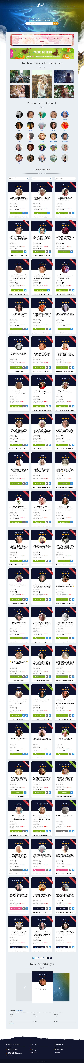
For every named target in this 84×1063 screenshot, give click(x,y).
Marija (30, 141)
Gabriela (19, 648)
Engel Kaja (65, 726)
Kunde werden (29, 6)
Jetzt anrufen (17, 213)
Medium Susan (19, 455)
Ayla (42, 687)
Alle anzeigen (11, 1023)
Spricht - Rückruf (40, 870)
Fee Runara (18, 223)
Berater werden (56, 6)
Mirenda (65, 532)
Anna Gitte (41, 262)
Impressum (33, 1048)
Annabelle (19, 301)
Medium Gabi (18, 378)
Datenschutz (34, 1052)
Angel (42, 764)
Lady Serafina (53, 141)
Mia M (65, 880)
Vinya (19, 687)
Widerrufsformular (35, 1050)
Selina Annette (42, 185)
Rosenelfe (65, 223)
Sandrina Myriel (65, 378)
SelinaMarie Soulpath (65, 764)
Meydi (30, 152)
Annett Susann (19, 610)
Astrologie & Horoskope (12, 1050)
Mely (19, 141)
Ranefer (65, 494)
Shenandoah (65, 141)
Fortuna (42, 130)
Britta (42, 726)
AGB (32, 1049)
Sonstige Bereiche (11, 1055)
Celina (65, 301)
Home (14, 6)
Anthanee (42, 162)
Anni (30, 162)
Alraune (18, 185)
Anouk (65, 185)
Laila (19, 130)
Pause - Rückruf (40, 908)
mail (26, 213)
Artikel (65, 6)
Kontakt (72, 6)
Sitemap (57, 1050)
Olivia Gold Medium (19, 152)
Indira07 (19, 764)
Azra (19, 119)
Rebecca (65, 119)
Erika (18, 571)
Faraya (65, 455)
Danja (65, 130)
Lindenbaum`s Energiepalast (18, 920)
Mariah (42, 417)
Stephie (42, 152)
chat (23, 213)
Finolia (42, 494)
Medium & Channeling (12, 1052)
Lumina (65, 571)
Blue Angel (53, 152)
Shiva (19, 417)
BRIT (42, 301)
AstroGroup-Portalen (19, 1010)
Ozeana (30, 130)
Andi (65, 610)
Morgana (42, 141)
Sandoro (19, 803)
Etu (42, 880)
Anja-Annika (65, 152)
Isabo (53, 119)
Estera (65, 262)
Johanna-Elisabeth (42, 378)
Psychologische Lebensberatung (14, 1053)
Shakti (42, 571)
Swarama (65, 687)
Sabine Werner (19, 339)
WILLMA (42, 119)
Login (20, 6)
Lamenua (19, 842)
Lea (65, 417)
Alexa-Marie (42, 339)
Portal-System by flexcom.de (42, 1061)
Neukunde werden (59, 1049)
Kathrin (42, 223)
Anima (30, 119)
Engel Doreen (18, 532)
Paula (65, 339)
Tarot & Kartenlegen (11, 1048)
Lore (42, 648)
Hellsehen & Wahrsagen (12, 1049)
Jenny (19, 494)
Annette (18, 262)
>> (51, 958)
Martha (42, 455)
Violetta (18, 726)
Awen (65, 919)
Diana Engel (53, 130)
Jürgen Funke (42, 919)
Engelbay (53, 162)
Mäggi (19, 162)
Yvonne (42, 532)
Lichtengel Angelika (42, 803)
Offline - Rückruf (63, 831)
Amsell (65, 648)
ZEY (65, 162)
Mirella (65, 803)
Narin (42, 610)
